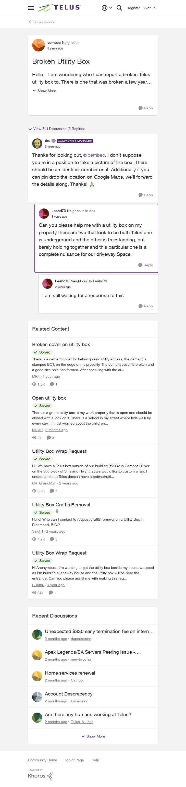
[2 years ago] (67, 483)
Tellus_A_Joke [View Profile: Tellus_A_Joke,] (82, 721)
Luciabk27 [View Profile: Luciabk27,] (79, 701)
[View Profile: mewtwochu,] (37, 655)
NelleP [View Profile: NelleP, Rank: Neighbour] (37, 429)
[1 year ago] (50, 376)
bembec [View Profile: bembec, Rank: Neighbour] (54, 42)
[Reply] (146, 108)
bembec (96, 155)
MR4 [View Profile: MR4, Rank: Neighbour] (36, 376)
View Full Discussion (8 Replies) (56, 128)
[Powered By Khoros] (93, 775)
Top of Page (74, 760)
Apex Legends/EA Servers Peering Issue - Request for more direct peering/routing (90, 652)
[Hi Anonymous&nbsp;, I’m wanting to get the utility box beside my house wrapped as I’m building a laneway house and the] (93, 573)
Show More (44, 90)
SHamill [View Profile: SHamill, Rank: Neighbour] (38, 585)
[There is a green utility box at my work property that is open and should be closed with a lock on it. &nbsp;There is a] (93, 418)
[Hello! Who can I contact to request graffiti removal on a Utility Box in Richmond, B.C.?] (93, 522)
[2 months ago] (56, 638)
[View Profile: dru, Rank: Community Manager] (37, 143)
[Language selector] (107, 8)
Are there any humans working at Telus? (88, 714)
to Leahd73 (98, 281)
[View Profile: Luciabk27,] (37, 697)
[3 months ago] (56, 429)
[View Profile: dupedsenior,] (37, 634)
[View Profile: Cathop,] (37, 676)
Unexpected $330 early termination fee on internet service (99, 631)
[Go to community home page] (60, 8)
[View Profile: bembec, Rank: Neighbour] (38, 45)
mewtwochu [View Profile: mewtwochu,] (81, 659)
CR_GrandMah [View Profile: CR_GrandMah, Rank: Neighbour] (44, 483)
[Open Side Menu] (31, 8)
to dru (90, 210)
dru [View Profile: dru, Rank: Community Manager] (47, 140)
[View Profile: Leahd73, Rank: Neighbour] (44, 213)
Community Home (42, 760)
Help (95, 760)
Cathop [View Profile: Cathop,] (77, 680)
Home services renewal (70, 673)
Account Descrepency (69, 694)
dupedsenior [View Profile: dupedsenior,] (81, 638)
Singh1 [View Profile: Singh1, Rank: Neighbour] (37, 531)
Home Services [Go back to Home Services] (41, 22)
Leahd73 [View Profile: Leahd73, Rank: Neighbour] (59, 210)
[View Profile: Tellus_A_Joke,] (37, 718)
